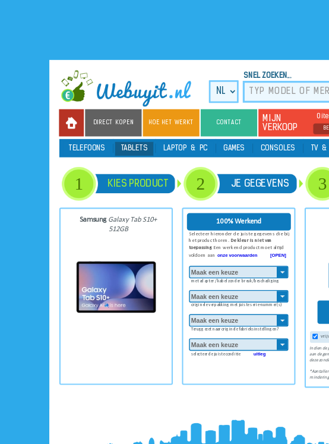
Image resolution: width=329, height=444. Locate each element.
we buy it (131, 88)
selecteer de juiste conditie (228, 352)
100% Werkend (238, 221)
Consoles (278, 149)
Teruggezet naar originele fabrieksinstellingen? (235, 328)
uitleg (260, 353)
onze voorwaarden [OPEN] (251, 255)
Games (234, 149)
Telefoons (87, 149)
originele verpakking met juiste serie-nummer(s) (236, 304)
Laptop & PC (185, 149)
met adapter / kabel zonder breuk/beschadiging (235, 280)
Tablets (134, 149)
